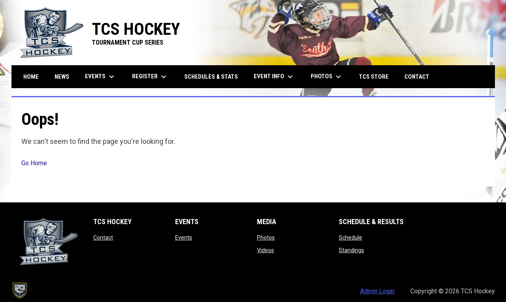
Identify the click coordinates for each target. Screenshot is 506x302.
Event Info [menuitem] (274, 76)
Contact (103, 237)
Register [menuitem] (150, 76)
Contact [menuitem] (416, 76)
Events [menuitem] (100, 76)
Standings (351, 250)
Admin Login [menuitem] (377, 291)
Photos (266, 237)
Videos (265, 250)
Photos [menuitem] (327, 76)
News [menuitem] (62, 76)
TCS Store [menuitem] (377, 76)
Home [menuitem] (31, 76)
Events (183, 237)
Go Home (34, 163)
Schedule (350, 237)
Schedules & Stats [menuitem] (211, 76)
